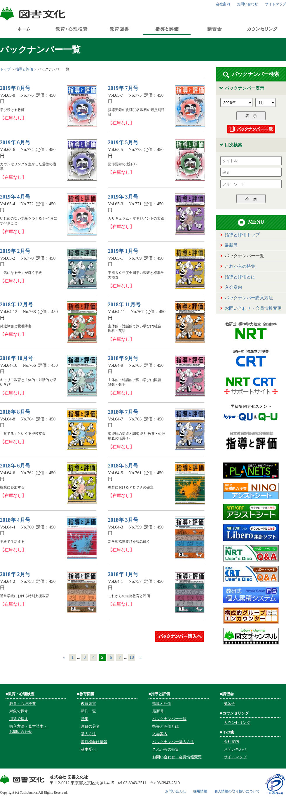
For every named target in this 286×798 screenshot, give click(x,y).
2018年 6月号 (15, 466)
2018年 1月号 (123, 574)
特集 (84, 719)
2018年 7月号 (123, 412)
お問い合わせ (247, 4)
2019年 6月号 (15, 142)
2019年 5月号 (123, 142)
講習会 (229, 703)
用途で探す (18, 719)
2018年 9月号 (123, 358)
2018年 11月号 (124, 304)
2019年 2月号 (15, 251)
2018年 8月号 (15, 412)
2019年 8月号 (15, 88)
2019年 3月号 (123, 197)
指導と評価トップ (242, 234)
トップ (5, 69)
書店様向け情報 (94, 742)
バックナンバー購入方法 (249, 297)
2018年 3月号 (123, 520)
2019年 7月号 (123, 88)
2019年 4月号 (15, 197)
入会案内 (233, 287)
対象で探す (18, 711)
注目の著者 (90, 726)
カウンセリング (237, 722)
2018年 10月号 (16, 358)
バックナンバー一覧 (169, 719)
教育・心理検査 (22, 703)
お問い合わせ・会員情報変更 (253, 308)
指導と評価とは (240, 276)
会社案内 (223, 4)
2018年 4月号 (15, 520)
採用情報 (200, 791)
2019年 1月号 (123, 251)
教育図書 (88, 703)
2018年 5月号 (123, 466)
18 (132, 657)
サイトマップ (275, 4)
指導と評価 (24, 69)
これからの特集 (240, 266)
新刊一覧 (88, 711)
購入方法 (88, 734)
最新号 (231, 245)
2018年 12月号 (16, 304)
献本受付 (88, 749)
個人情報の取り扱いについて (237, 791)
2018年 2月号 (15, 574)
